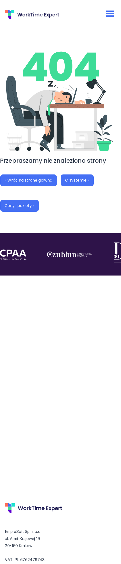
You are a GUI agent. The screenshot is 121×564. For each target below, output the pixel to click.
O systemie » (77, 180)
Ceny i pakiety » (19, 205)
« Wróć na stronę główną (28, 180)
